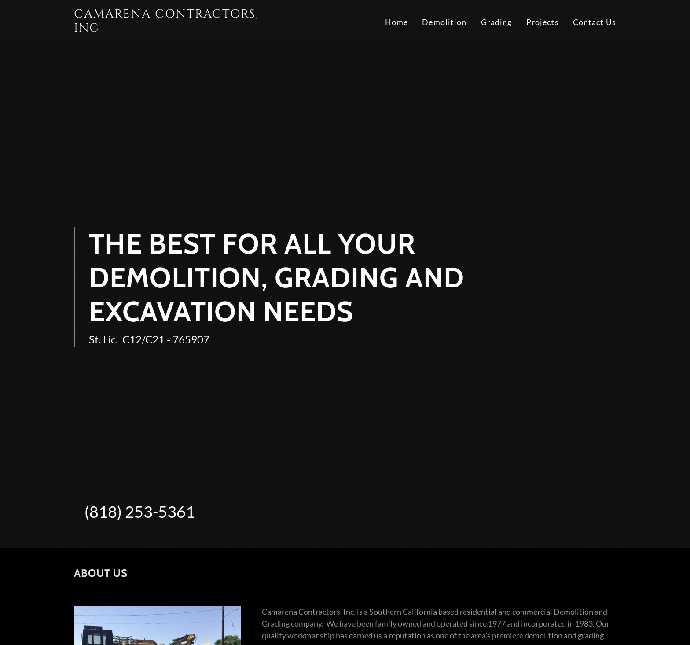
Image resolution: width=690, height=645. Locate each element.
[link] (169, 28)
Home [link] (396, 22)
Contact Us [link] (594, 22)
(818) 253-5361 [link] (139, 511)
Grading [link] (496, 22)
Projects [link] (542, 22)
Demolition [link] (444, 22)
